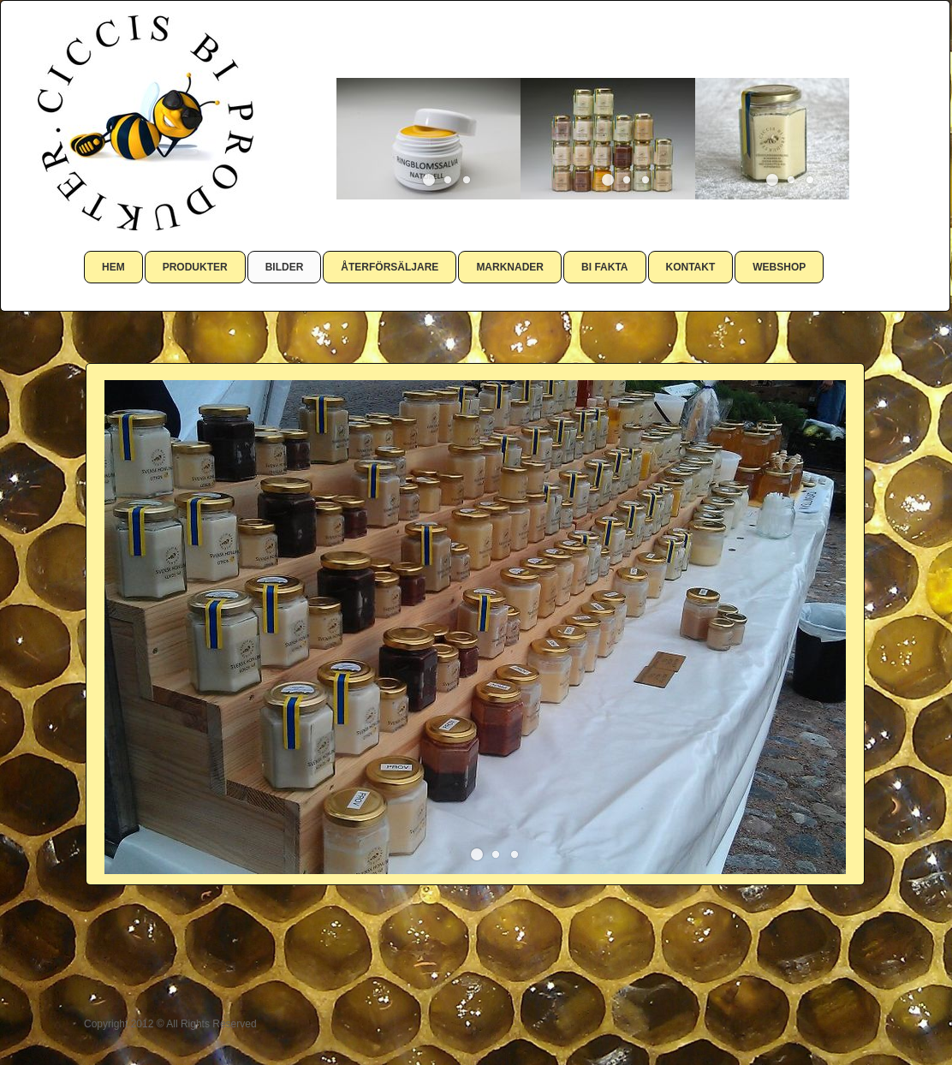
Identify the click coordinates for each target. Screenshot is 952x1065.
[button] (429, 180)
